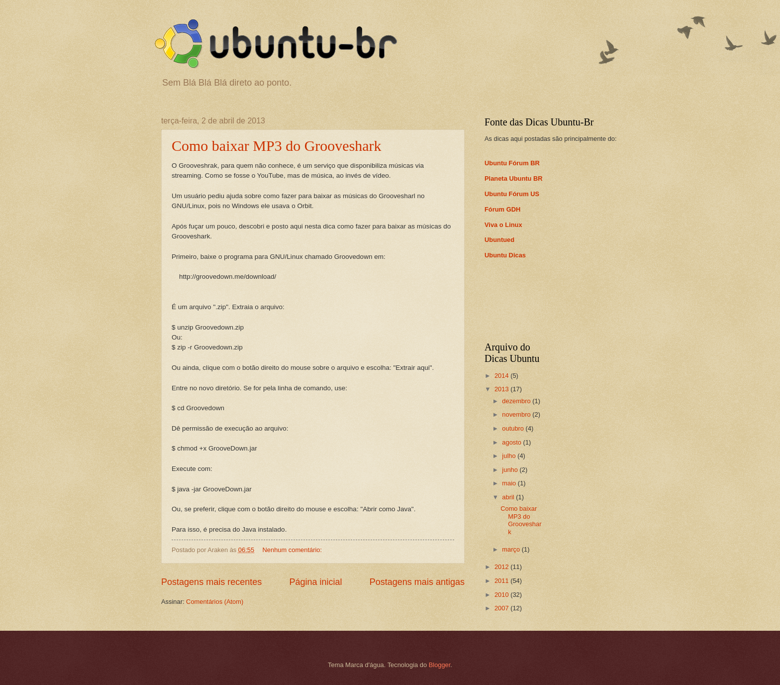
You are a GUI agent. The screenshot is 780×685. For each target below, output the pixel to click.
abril (509, 497)
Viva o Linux (503, 224)
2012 (502, 567)
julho (509, 455)
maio (509, 483)
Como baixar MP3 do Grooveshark (277, 145)
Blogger (440, 665)
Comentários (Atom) (214, 601)
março (511, 549)
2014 (502, 375)
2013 (502, 389)
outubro (513, 428)
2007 (502, 608)
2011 (502, 580)
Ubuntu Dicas (505, 255)
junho (510, 469)
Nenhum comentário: (293, 550)
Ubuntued (499, 239)
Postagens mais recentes (211, 582)
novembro (517, 414)
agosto (512, 442)
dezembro (517, 401)
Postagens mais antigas (417, 582)
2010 (502, 594)
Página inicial (315, 582)
